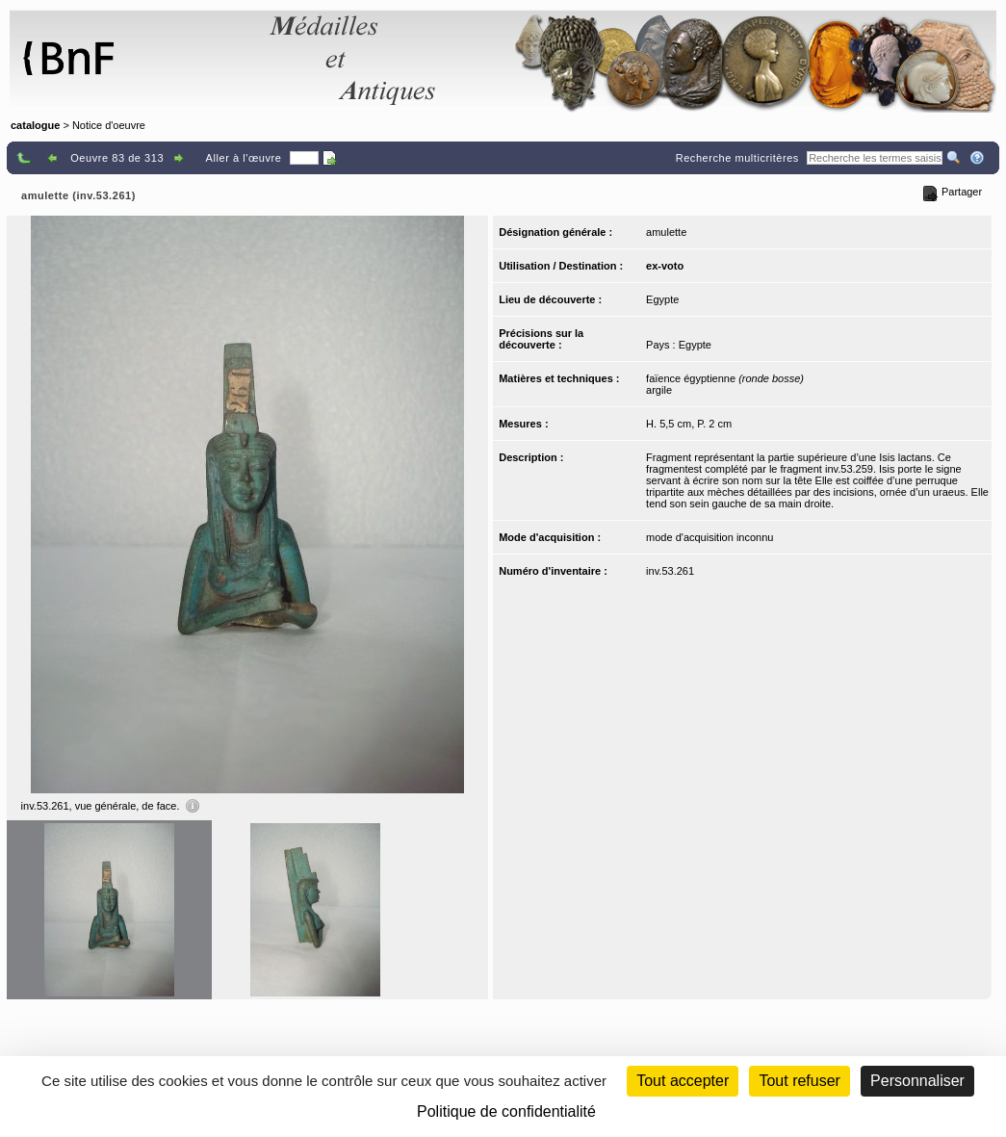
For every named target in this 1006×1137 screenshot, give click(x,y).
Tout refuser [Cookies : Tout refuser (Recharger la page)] (799, 1080)
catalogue (35, 125)
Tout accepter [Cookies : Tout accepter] (682, 1080)
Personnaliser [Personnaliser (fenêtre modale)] (917, 1080)
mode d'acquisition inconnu (709, 537)
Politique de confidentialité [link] (506, 1111)
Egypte (662, 299)
